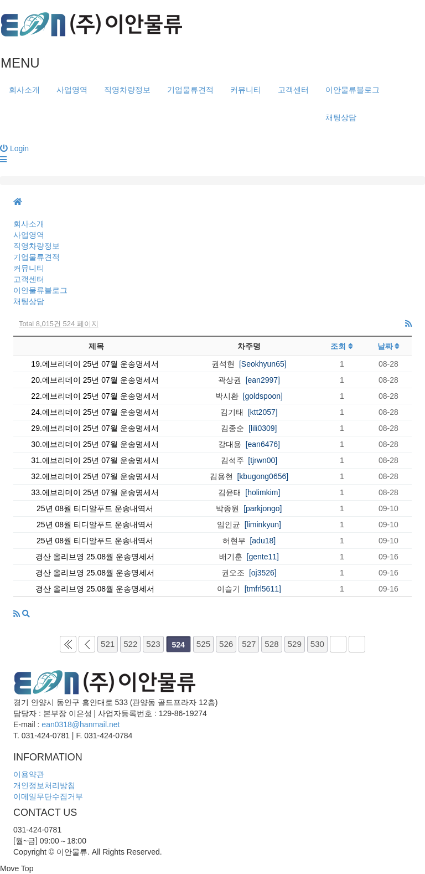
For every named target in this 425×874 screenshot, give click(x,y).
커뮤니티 (245, 89)
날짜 (388, 346)
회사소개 (24, 89)
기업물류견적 (190, 89)
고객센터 (293, 89)
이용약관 (28, 774)
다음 (338, 644)
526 (226, 644)
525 (203, 644)
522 (130, 644)
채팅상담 (340, 117)
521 (108, 644)
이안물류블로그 (352, 89)
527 (249, 644)
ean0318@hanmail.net (81, 724)
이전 (87, 644)
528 (271, 644)
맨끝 (357, 644)
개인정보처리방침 (44, 785)
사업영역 (71, 89)
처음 (68, 644)
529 (295, 644)
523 (153, 644)
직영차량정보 (127, 89)
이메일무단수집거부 (48, 796)
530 (317, 644)
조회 (341, 346)
